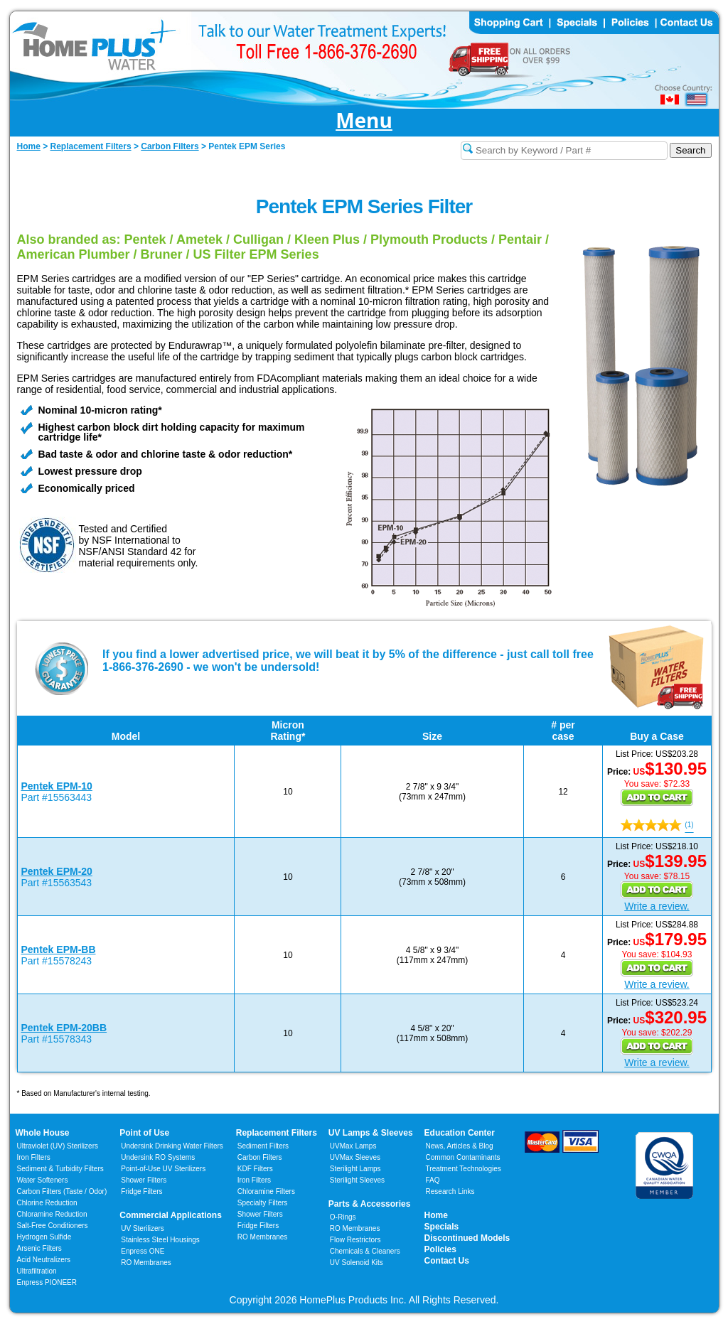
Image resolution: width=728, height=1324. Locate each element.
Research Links (450, 1191)
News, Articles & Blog (459, 1146)
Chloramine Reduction (52, 1214)
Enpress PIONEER (47, 1282)
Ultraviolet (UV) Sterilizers (57, 1146)
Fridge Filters (141, 1191)
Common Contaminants (463, 1157)
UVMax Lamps (353, 1146)
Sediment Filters (263, 1146)
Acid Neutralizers (44, 1260)
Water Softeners (42, 1180)
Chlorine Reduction (47, 1203)
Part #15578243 (56, 961)
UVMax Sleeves (355, 1157)
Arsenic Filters (39, 1248)
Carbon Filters (62, 1191)
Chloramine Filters (266, 1191)
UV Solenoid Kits (356, 1262)
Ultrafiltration (37, 1271)
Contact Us (446, 1261)
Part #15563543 (56, 882)
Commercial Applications (170, 1215)
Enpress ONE (142, 1251)
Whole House (43, 1133)
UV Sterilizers (142, 1228)
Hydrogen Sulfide (44, 1237)
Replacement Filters (276, 1133)
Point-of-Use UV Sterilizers (163, 1169)
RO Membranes (146, 1262)
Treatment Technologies (463, 1169)
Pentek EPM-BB (58, 949)
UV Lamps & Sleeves (370, 1133)
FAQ (433, 1180)
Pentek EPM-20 (56, 871)
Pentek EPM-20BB (64, 1027)
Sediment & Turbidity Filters (60, 1169)
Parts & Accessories (369, 1204)
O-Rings (343, 1217)
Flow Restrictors (355, 1240)
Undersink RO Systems (158, 1157)
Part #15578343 (56, 1039)
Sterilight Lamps (355, 1169)
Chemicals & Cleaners (365, 1251)
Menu (364, 121)
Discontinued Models (467, 1238)
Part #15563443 (56, 797)
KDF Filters (255, 1169)
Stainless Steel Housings (160, 1240)
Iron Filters (33, 1157)
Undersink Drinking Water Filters (172, 1146)
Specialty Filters (262, 1203)
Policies (440, 1249)
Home (436, 1215)
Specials (441, 1227)
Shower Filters (143, 1180)
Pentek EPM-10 (56, 786)
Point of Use (144, 1133)
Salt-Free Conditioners (52, 1225)
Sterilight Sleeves (357, 1180)
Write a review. (657, 906)
